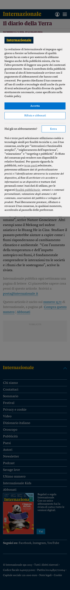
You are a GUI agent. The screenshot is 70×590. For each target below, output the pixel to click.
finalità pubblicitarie (28, 190)
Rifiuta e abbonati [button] (35, 115)
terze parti (31, 165)
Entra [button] (53, 129)
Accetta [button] (35, 106)
